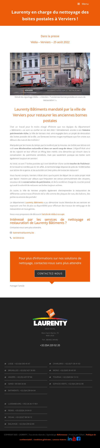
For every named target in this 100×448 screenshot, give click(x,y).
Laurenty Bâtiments (34, 202)
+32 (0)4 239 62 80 (75, 383)
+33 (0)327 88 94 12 (23, 417)
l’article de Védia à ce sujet (53, 214)
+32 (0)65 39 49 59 (68, 370)
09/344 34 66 (20, 383)
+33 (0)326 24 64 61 (23, 410)
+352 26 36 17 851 (30, 403)
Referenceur (62, 435)
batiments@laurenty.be (23, 232)
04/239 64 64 (18, 238)
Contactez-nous (50, 273)
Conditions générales (42, 440)
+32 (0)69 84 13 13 (70, 377)
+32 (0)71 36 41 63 (72, 363)
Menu (83, 4)
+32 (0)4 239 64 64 (27, 390)
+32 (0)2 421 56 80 (27, 370)
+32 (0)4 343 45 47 (22, 363)
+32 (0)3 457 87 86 (24, 377)
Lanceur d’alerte (59, 440)
